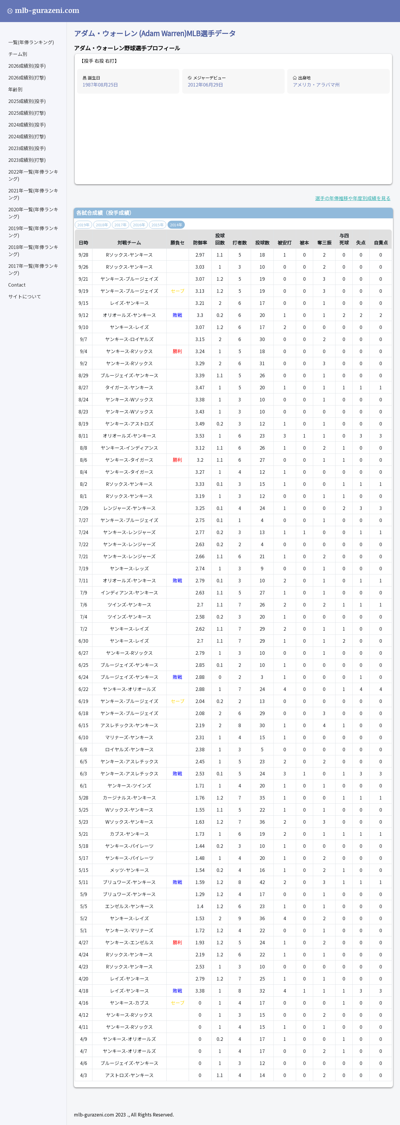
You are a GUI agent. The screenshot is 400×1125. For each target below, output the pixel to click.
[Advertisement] (233, 139)
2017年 (120, 224)
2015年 (158, 224)
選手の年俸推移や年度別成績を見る (353, 198)
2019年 (83, 224)
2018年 (102, 224)
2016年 (139, 224)
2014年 (176, 224)
